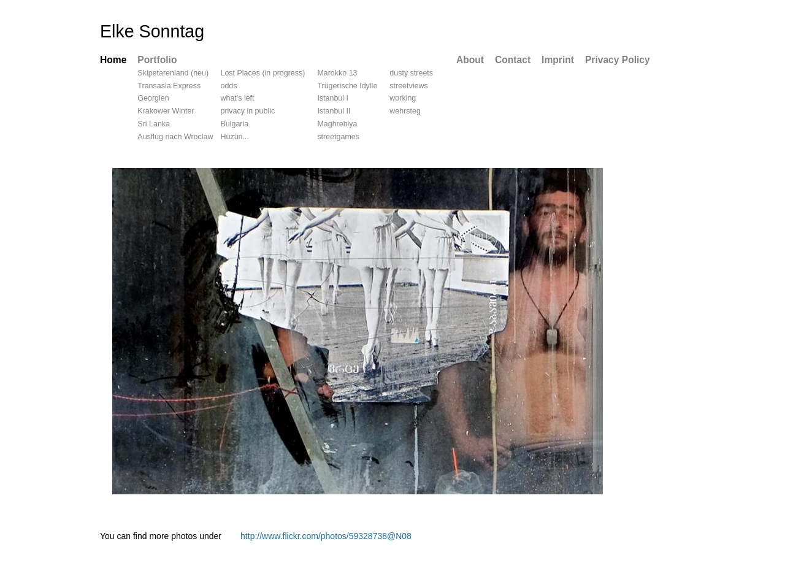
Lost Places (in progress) (262, 73)
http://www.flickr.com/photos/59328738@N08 (326, 536)
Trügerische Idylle (347, 86)
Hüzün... (234, 136)
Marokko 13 (337, 73)
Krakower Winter (165, 111)
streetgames (338, 136)
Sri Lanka (153, 124)
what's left (237, 98)
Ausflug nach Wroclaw (175, 136)
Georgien (153, 98)
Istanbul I (332, 98)
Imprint (558, 60)
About (470, 60)
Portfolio (157, 60)
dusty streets (411, 73)
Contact (512, 60)
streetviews (408, 86)
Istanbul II (333, 111)
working (402, 98)
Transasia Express (169, 86)
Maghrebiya (337, 124)
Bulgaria (234, 124)
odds (228, 86)
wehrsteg (405, 111)
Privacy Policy (617, 60)
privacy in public (247, 111)
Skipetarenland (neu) (173, 73)
